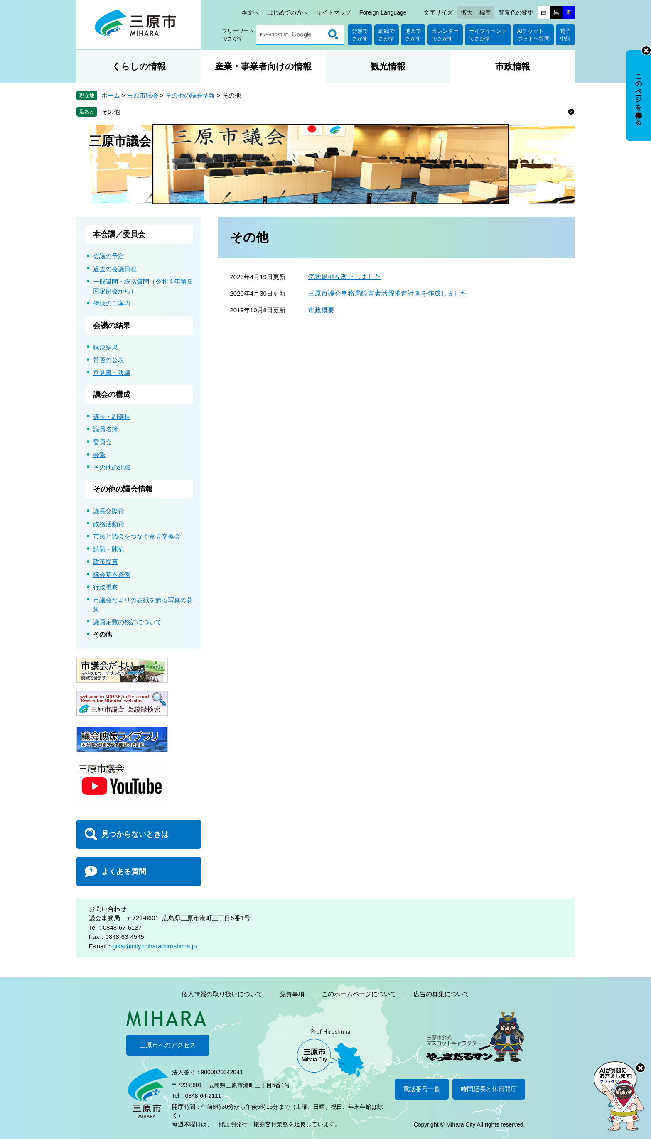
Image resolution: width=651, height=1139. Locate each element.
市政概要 (321, 310)
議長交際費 (108, 510)
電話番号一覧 (421, 1088)
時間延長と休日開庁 (489, 1088)
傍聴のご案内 (111, 303)
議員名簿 (105, 429)
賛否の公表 (108, 359)
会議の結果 (111, 325)
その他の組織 (111, 467)
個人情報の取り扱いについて (222, 993)
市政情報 (512, 66)
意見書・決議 (111, 372)
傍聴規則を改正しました (344, 276)
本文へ (250, 12)
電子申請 (565, 35)
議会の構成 (111, 394)
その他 (110, 111)
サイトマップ (333, 12)
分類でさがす (360, 35)
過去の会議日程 (115, 268)
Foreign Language (383, 12)
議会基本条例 (111, 574)
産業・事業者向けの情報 (263, 66)
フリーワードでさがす (238, 35)
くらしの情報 (139, 66)
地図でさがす (413, 35)
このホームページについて (359, 993)
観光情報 (388, 66)
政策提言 (105, 561)
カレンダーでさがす (445, 35)
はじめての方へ (287, 12)
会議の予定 (108, 256)
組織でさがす (386, 35)
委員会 (102, 442)
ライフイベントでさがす (488, 35)
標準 (485, 12)
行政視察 (105, 586)
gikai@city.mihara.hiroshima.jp (155, 946)
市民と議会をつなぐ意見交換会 (136, 536)
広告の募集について (441, 993)
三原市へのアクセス (168, 1044)
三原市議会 (142, 95)
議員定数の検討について (127, 621)
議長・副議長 (111, 416)
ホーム (110, 95)
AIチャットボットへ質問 (533, 35)
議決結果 (105, 347)
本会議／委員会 (119, 234)
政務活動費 (108, 523)
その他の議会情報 (190, 95)
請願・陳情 (108, 549)
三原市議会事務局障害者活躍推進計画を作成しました (387, 293)
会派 (99, 454)
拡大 (466, 12)
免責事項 (292, 993)
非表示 (646, 50)
